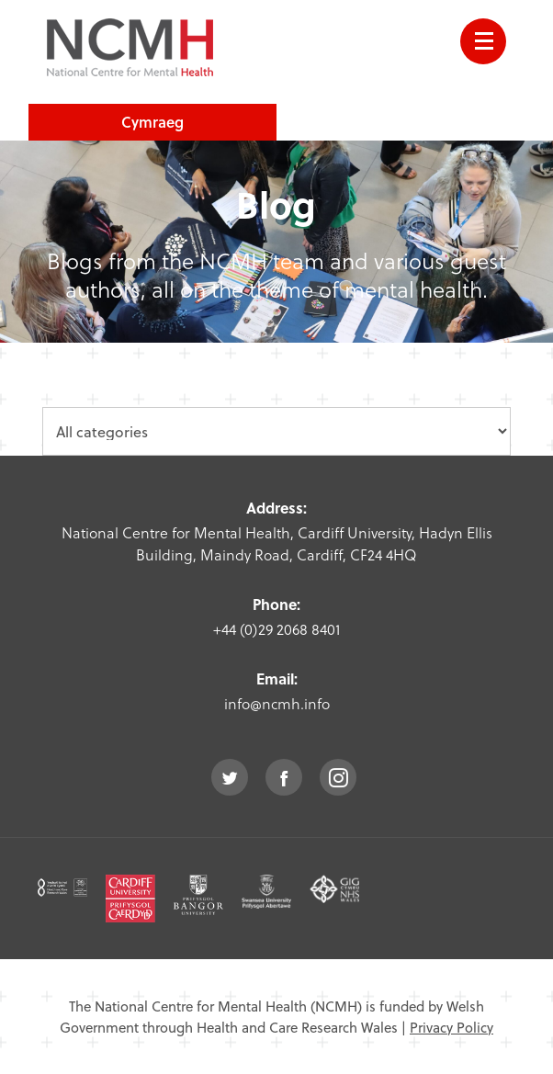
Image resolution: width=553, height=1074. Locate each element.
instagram (338, 777)
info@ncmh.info (277, 703)
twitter (229, 777)
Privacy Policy (451, 1027)
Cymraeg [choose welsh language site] (152, 121)
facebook (283, 777)
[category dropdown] (276, 431)
